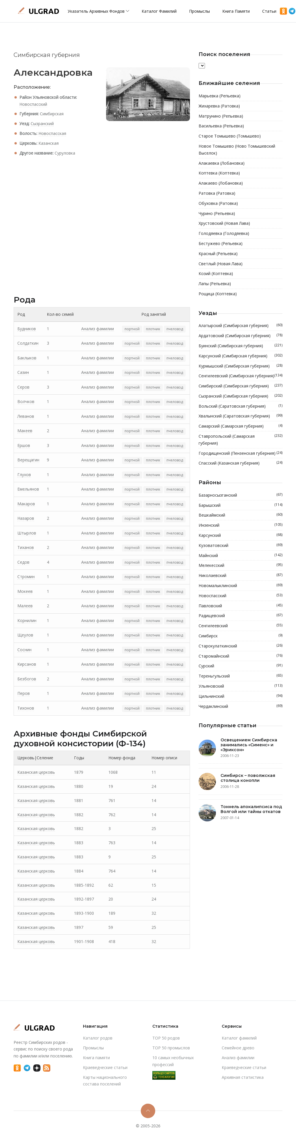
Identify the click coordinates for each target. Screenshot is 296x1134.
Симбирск (240, 635)
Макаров (26, 503)
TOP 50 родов (166, 1038)
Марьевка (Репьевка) (219, 96)
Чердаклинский (240, 706)
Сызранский (42, 123)
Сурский (240, 665)
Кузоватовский (240, 545)
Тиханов (25, 547)
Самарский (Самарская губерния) (240, 426)
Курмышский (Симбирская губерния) (240, 366)
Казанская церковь (36, 772)
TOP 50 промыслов (171, 1048)
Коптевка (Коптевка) (219, 173)
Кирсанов (26, 664)
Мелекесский (240, 565)
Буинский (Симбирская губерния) (240, 345)
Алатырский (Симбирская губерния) (240, 325)
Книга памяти (236, 11)
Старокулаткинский (240, 646)
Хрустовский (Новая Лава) (224, 223)
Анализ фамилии (97, 328)
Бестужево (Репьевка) (221, 243)
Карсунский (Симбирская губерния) (240, 355)
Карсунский (240, 535)
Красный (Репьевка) (218, 253)
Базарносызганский (240, 495)
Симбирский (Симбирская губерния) (240, 386)
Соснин (24, 649)
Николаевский (240, 575)
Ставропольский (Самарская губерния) (240, 440)
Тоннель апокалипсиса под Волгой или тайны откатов (251, 809)
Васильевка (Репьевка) (221, 126)
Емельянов (28, 489)
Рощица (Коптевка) (218, 293)
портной (132, 328)
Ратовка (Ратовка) (217, 193)
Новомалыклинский (240, 585)
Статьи (269, 11)
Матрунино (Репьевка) (221, 116)
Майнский (240, 555)
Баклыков (26, 358)
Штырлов (26, 533)
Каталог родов (97, 1038)
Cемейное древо (238, 1048)
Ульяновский (240, 686)
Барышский (240, 505)
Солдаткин (27, 343)
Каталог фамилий (159, 11)
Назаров (25, 518)
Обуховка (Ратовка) (218, 203)
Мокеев (25, 591)
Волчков (25, 401)
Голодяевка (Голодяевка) (224, 233)
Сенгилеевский (240, 625)
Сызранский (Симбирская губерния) (240, 396)
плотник (153, 328)
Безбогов (26, 679)
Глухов (24, 474)
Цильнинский (240, 696)
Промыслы (199, 11)
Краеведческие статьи (105, 1067)
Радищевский (240, 615)
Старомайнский (240, 656)
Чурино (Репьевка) (217, 213)
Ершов (23, 445)
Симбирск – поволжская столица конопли (248, 778)
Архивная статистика (243, 1077)
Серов (23, 387)
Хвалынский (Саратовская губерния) (240, 416)
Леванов (25, 416)
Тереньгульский (240, 676)
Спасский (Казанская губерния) (240, 463)
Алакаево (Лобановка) (221, 183)
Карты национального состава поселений (105, 1080)
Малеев (25, 605)
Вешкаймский (240, 515)
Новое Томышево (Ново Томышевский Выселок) (237, 149)
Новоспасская (52, 133)
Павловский (240, 605)
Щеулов (25, 635)
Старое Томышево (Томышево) (230, 136)
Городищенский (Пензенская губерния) (240, 453)
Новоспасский (33, 104)
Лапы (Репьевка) (215, 283)
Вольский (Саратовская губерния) (240, 406)
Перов (23, 693)
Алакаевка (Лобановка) (222, 163)
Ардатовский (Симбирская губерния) (240, 335)
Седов (23, 562)
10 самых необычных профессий (173, 1061)
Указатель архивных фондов (98, 11)
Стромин (26, 576)
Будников (26, 328)
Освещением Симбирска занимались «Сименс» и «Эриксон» (249, 744)
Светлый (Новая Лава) (221, 263)
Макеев (24, 430)
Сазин (23, 372)
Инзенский (240, 525)
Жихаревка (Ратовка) (219, 106)
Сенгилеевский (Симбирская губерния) (240, 375)
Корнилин (26, 620)
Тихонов (25, 708)
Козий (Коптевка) (216, 273)
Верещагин (28, 460)
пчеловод (174, 328)
